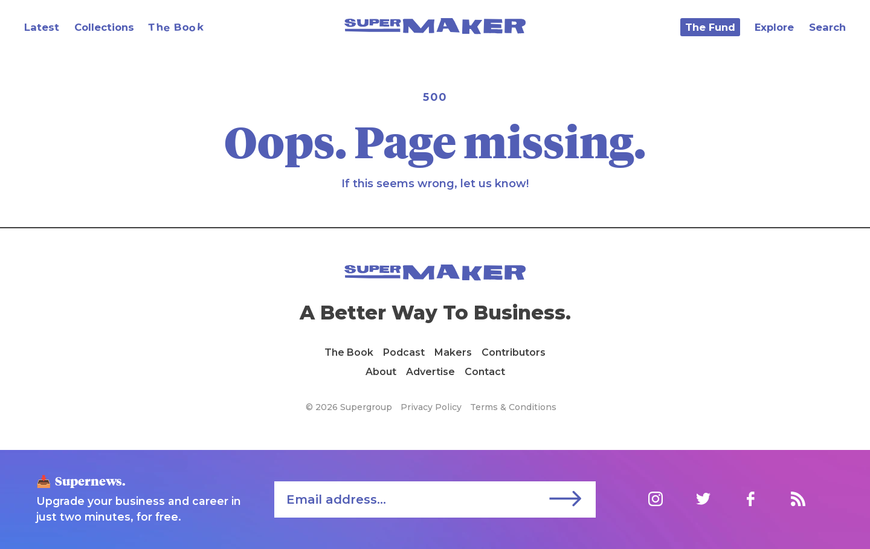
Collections (104, 27)
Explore (774, 27)
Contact (485, 371)
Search (827, 27)
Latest (41, 27)
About (381, 371)
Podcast (404, 352)
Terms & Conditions (513, 407)
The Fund (710, 27)
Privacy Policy (431, 407)
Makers (453, 352)
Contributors (514, 352)
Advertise (430, 371)
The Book (348, 352)
